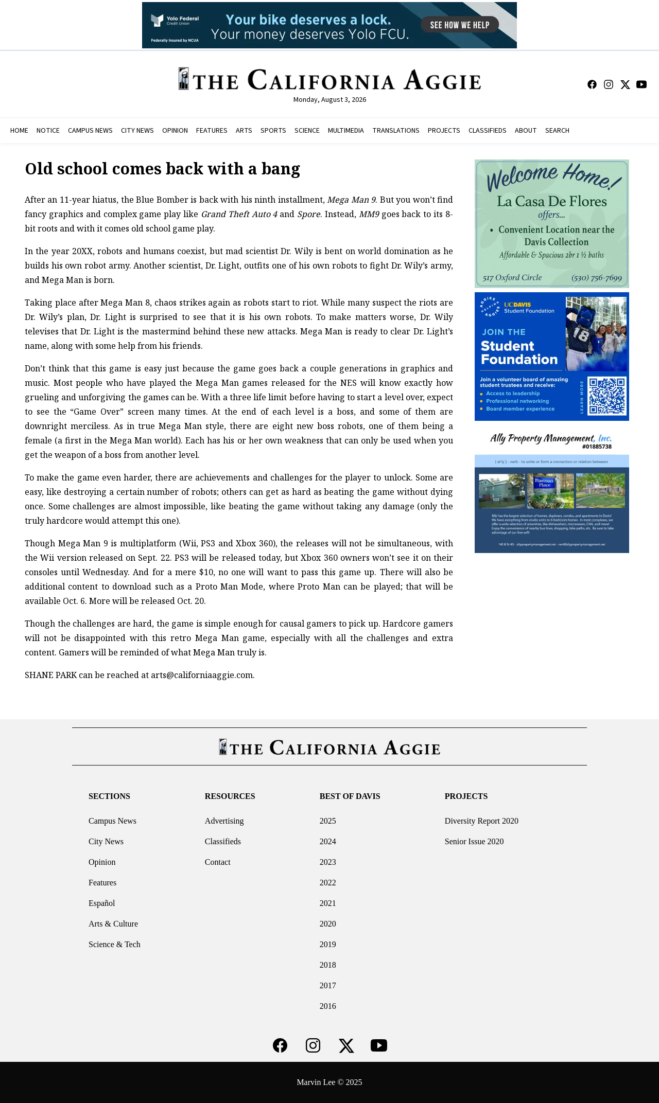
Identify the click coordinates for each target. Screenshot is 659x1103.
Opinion (102, 862)
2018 (328, 964)
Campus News (112, 820)
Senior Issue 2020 (474, 841)
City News (106, 841)
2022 (328, 882)
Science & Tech (115, 944)
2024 (328, 841)
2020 (328, 923)
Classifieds (223, 841)
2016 (328, 1006)
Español (102, 903)
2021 (328, 903)
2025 (328, 820)
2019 (328, 944)
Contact (218, 862)
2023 (328, 862)
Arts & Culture (113, 923)
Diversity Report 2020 (481, 820)
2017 (328, 985)
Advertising (224, 820)
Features (102, 882)
